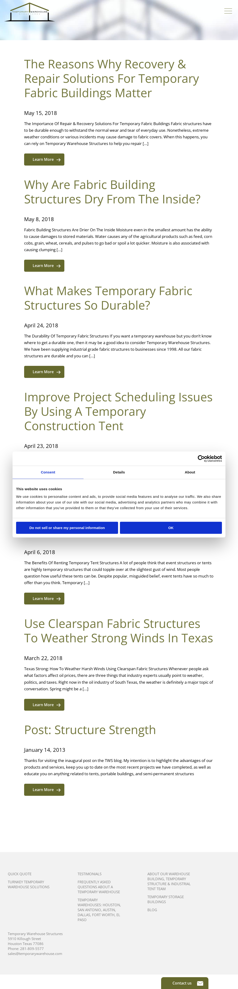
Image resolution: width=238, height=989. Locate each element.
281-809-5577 (32, 948)
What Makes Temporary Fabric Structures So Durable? (108, 298)
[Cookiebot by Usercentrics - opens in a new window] (201, 458)
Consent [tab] (48, 472)
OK (171, 528)
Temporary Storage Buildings (165, 899)
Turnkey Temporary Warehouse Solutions (28, 884)
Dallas (84, 914)
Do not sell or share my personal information (67, 528)
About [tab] (190, 472)
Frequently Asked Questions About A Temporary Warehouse (99, 887)
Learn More (47, 159)
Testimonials (89, 873)
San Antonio (89, 909)
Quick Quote (19, 873)
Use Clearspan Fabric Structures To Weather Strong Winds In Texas (118, 630)
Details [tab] (119, 472)
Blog (152, 909)
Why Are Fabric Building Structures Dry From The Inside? (112, 191)
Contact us (187, 983)
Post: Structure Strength (90, 730)
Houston (111, 904)
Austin (109, 909)
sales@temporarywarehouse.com (35, 953)
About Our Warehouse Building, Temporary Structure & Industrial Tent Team (169, 881)
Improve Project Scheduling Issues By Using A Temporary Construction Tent (118, 411)
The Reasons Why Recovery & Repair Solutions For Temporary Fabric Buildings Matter (111, 78)
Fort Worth (103, 914)
